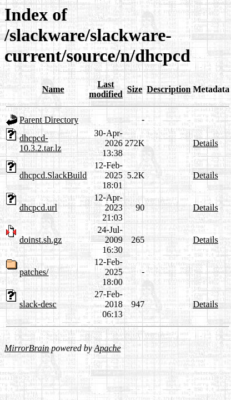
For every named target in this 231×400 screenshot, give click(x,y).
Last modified (105, 89)
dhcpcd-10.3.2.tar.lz (40, 143)
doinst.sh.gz (40, 239)
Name (53, 89)
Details (205, 143)
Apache (107, 348)
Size (135, 89)
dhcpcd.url (38, 207)
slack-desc (38, 304)
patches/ (33, 272)
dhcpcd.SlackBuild (53, 175)
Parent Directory (48, 119)
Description (168, 89)
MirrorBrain (26, 348)
